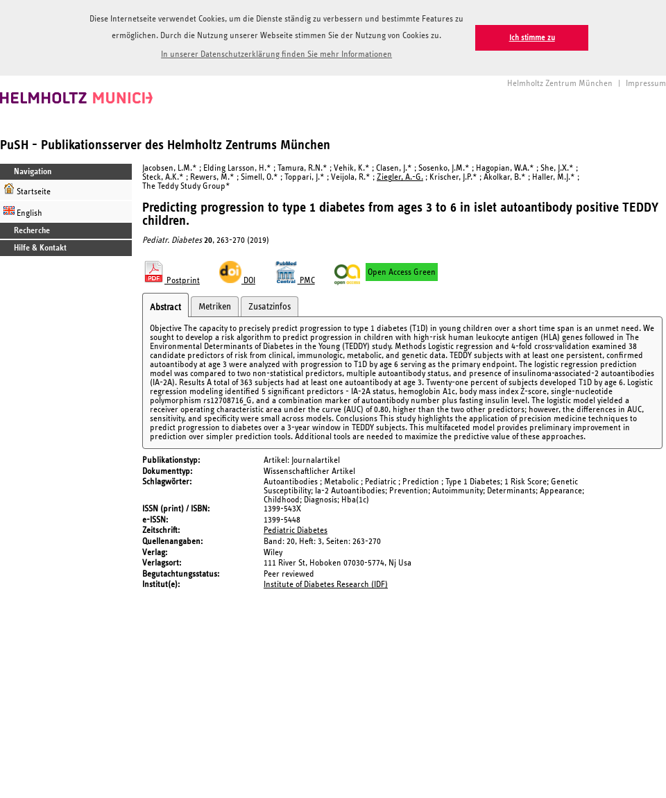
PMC (295, 280)
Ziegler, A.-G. (400, 177)
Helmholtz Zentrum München (560, 83)
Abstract (165, 307)
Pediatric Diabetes (295, 530)
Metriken (214, 307)
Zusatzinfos (269, 307)
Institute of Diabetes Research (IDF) (326, 584)
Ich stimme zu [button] (532, 38)
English (22, 211)
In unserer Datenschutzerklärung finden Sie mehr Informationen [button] (276, 54)
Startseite (27, 189)
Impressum (646, 83)
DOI (237, 280)
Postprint (171, 280)
